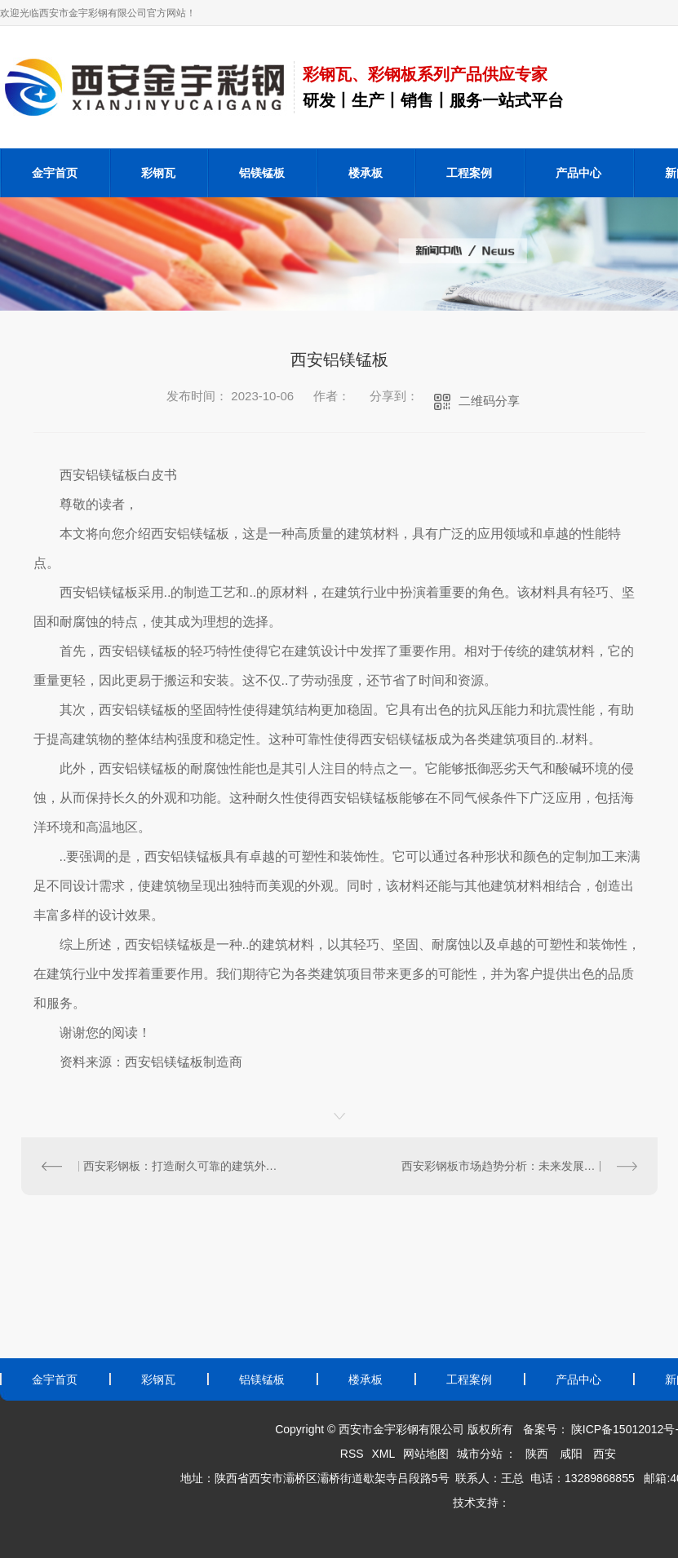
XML (383, 1453)
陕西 (536, 1453)
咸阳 (571, 1453)
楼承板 (365, 172)
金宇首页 (55, 172)
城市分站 (480, 1453)
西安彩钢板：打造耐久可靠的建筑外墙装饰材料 (180, 1165)
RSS (352, 1453)
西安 (604, 1453)
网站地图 (426, 1453)
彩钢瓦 (158, 172)
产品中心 (578, 172)
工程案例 (469, 172)
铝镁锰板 (262, 172)
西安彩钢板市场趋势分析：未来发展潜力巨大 (515, 1165)
